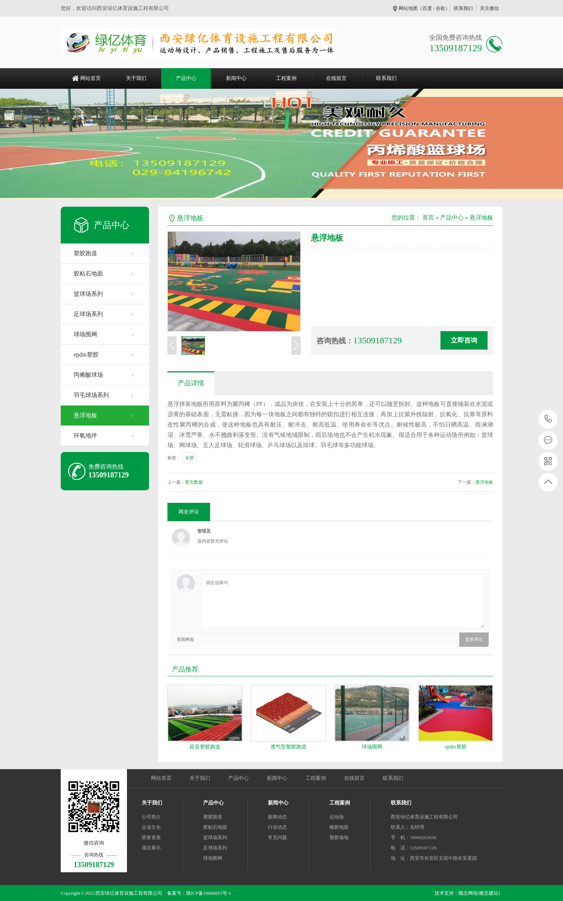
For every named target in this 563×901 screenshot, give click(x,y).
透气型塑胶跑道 (288, 747)
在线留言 (336, 78)
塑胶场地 (338, 837)
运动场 (336, 817)
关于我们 (136, 78)
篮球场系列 (88, 294)
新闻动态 (277, 817)
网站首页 (90, 78)
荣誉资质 (151, 837)
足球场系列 (88, 314)
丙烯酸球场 (88, 375)
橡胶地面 (338, 827)
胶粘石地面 (88, 273)
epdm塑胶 (86, 354)
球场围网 (85, 334)
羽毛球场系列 (91, 395)
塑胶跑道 (85, 253)
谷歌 (440, 8)
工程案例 (286, 78)
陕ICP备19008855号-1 (208, 893)
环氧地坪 (85, 435)
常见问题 (277, 837)
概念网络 (468, 893)
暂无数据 (194, 482)
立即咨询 (464, 340)
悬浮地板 (85, 415)
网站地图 (408, 8)
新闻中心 (236, 78)
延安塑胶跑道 (205, 747)
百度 (427, 8)
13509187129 (548, 419)
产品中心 (186, 78)
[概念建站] (489, 893)
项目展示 (151, 848)
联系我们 (463, 8)
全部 (189, 457)
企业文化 (151, 827)
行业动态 (277, 827)
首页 (428, 217)
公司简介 (151, 817)
